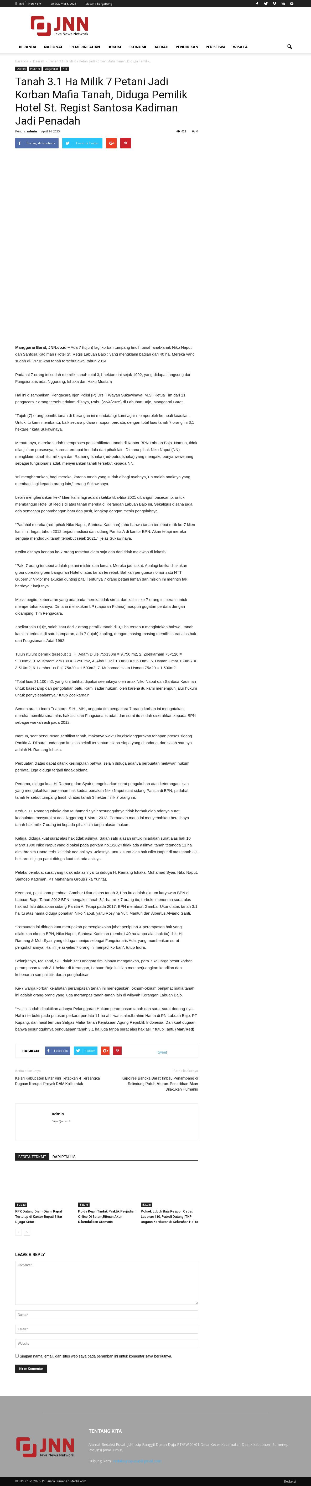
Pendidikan (187, 46)
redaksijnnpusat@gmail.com (137, 1460)
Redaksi (290, 1481)
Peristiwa (216, 46)
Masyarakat (51, 69)
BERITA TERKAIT (32, 1157)
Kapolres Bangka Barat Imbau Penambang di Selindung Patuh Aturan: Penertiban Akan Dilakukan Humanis (160, 1084)
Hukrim (35, 69)
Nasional (53, 46)
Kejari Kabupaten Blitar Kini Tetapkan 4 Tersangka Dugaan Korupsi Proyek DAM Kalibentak (57, 1081)
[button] (289, 47)
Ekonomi (137, 46)
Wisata (240, 46)
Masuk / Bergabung (98, 4)
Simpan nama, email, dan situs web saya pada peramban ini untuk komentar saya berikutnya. (96, 1356)
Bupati (21, 1204)
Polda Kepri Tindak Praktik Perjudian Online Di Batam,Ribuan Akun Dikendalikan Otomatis (106, 1216)
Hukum (114, 46)
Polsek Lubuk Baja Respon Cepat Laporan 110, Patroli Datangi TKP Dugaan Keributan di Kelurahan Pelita (169, 1216)
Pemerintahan (85, 46)
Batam (84, 1204)
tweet (162, 1052)
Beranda (28, 46)
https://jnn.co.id (61, 1121)
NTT (65, 69)
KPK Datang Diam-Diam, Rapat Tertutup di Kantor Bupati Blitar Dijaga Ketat (38, 1216)
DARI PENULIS (64, 1157)
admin (32, 131)
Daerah (160, 46)
